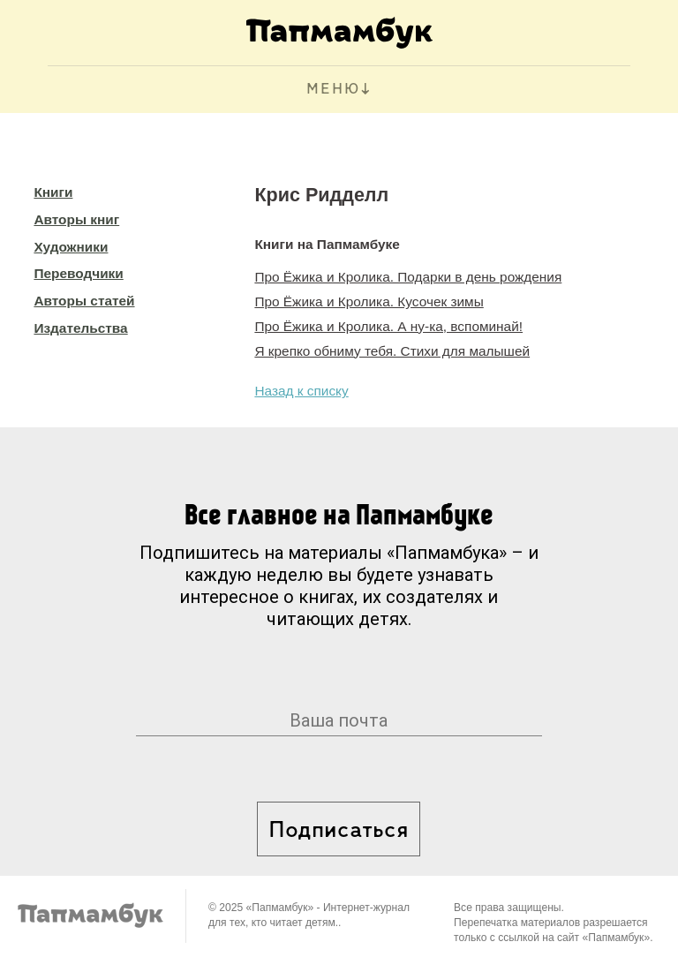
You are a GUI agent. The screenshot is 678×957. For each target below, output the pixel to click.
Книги (53, 192)
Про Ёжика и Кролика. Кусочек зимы (368, 301)
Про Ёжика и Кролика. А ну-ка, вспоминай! (388, 326)
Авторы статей (84, 300)
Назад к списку (301, 390)
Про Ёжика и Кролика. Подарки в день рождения (407, 276)
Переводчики (78, 273)
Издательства (80, 327)
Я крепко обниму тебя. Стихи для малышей (392, 350)
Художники (71, 246)
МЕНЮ (333, 89)
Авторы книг (76, 219)
